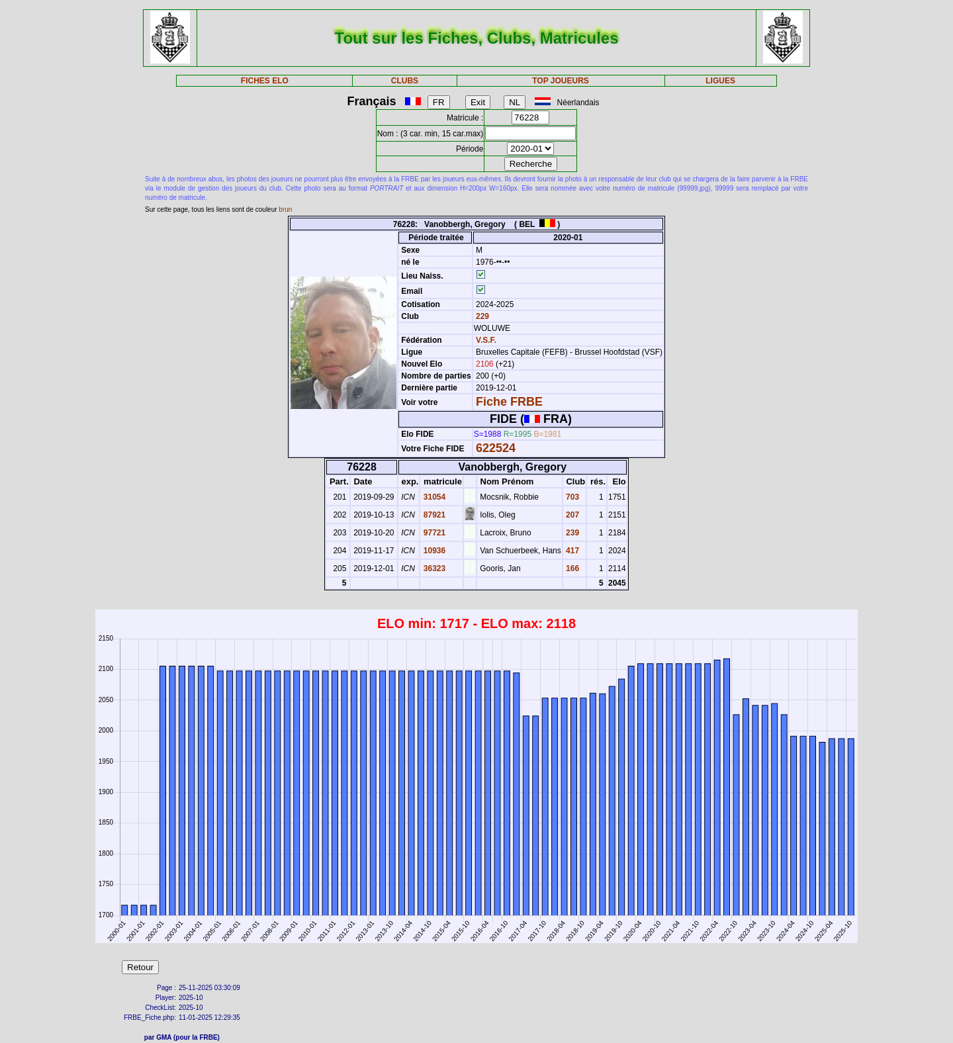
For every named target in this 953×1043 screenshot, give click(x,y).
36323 (433, 568)
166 (571, 568)
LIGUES (720, 80)
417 (571, 550)
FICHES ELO (265, 80)
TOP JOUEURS (560, 80)
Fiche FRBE (509, 401)
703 (571, 497)
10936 (433, 550)
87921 (433, 515)
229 (481, 316)
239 (571, 532)
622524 (496, 448)
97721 (433, 532)
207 (571, 515)
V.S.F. (486, 340)
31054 (433, 497)
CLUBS (404, 80)
